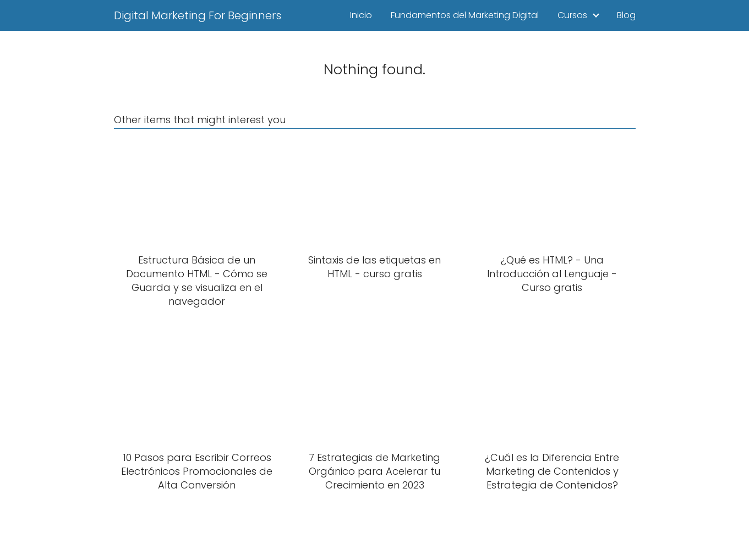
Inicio (361, 15)
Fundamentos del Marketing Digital (465, 15)
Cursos (572, 15)
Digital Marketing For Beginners (197, 15)
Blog (626, 15)
